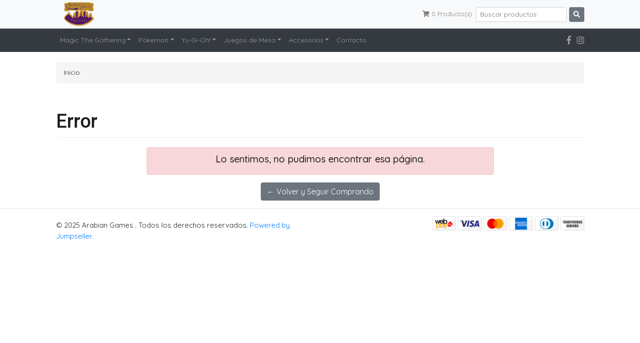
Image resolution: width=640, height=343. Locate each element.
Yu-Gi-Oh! (196, 40)
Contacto (351, 40)
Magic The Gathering (93, 40)
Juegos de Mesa (250, 40)
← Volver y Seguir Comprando (320, 191)
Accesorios (306, 40)
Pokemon (153, 40)
